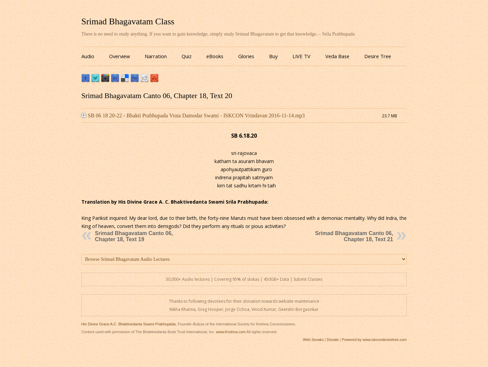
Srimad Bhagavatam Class (127, 21)
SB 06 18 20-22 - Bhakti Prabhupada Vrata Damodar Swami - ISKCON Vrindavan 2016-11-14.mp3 (193, 115)
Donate (333, 340)
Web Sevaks (313, 340)
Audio (87, 56)
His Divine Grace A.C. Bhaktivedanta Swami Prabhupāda (128, 324)
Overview (119, 56)
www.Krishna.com (230, 332)
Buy (273, 56)
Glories (246, 56)
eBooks (214, 56)
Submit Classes (307, 279)
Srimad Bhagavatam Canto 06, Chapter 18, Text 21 (354, 236)
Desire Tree (377, 56)
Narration (156, 56)
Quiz (186, 56)
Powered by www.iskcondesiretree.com (374, 340)
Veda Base (337, 56)
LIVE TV (301, 56)
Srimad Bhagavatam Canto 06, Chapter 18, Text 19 (134, 236)
